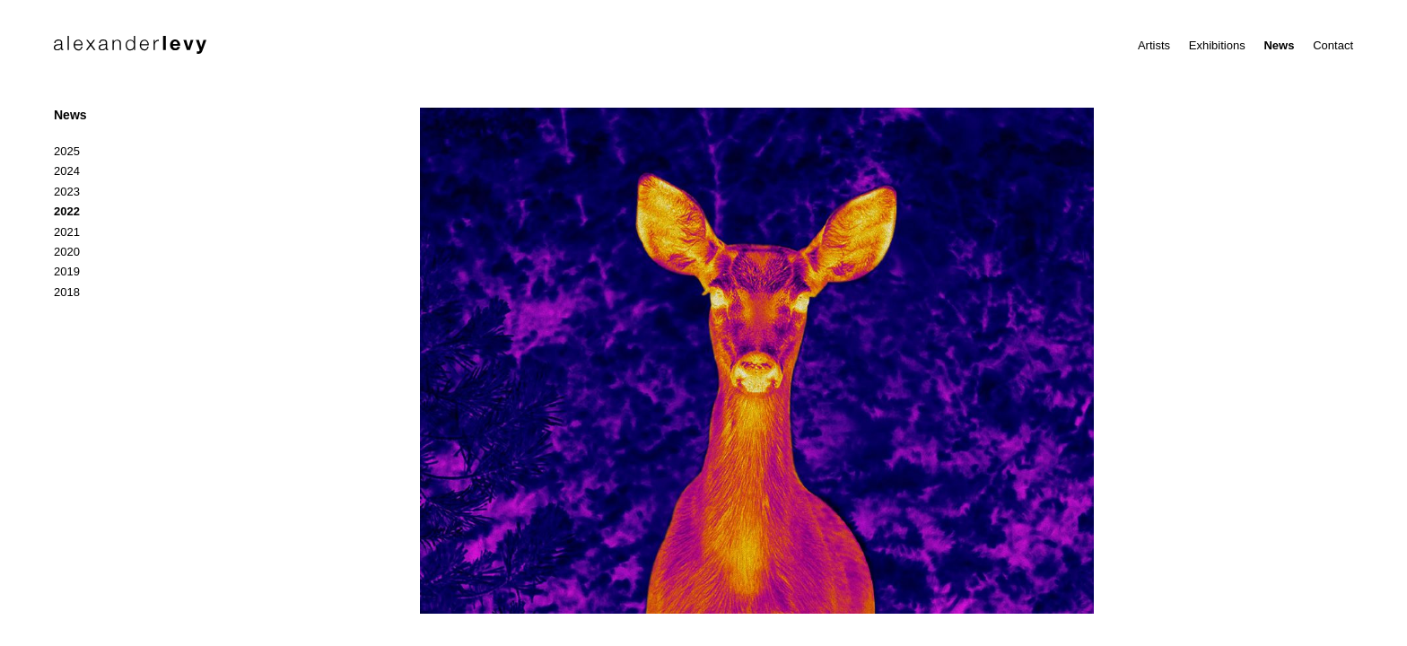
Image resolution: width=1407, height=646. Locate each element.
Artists (1154, 45)
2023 (67, 191)
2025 (67, 151)
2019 (67, 271)
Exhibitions (1217, 45)
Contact (1333, 45)
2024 (67, 171)
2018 (67, 292)
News (1278, 45)
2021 (67, 232)
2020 (67, 251)
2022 (67, 211)
